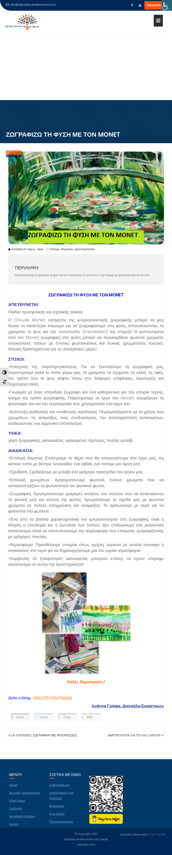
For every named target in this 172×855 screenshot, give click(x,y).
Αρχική (13, 789)
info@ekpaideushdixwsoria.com (31, 4)
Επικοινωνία (56, 810)
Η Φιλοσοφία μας (59, 789)
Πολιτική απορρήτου (61, 825)
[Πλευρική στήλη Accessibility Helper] (166, 5)
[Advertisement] (86, 66)
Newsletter (155, 5)
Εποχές (55, 250)
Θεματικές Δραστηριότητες (78, 250)
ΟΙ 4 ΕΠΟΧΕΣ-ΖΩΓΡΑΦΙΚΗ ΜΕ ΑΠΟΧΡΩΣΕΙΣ (44, 735)
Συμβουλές (15, 812)
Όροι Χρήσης (57, 817)
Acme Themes (156, 834)
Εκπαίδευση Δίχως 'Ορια (25, 250)
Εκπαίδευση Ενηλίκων (22, 820)
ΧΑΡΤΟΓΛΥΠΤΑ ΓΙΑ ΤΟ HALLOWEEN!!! (134, 735)
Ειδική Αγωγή (17, 804)
